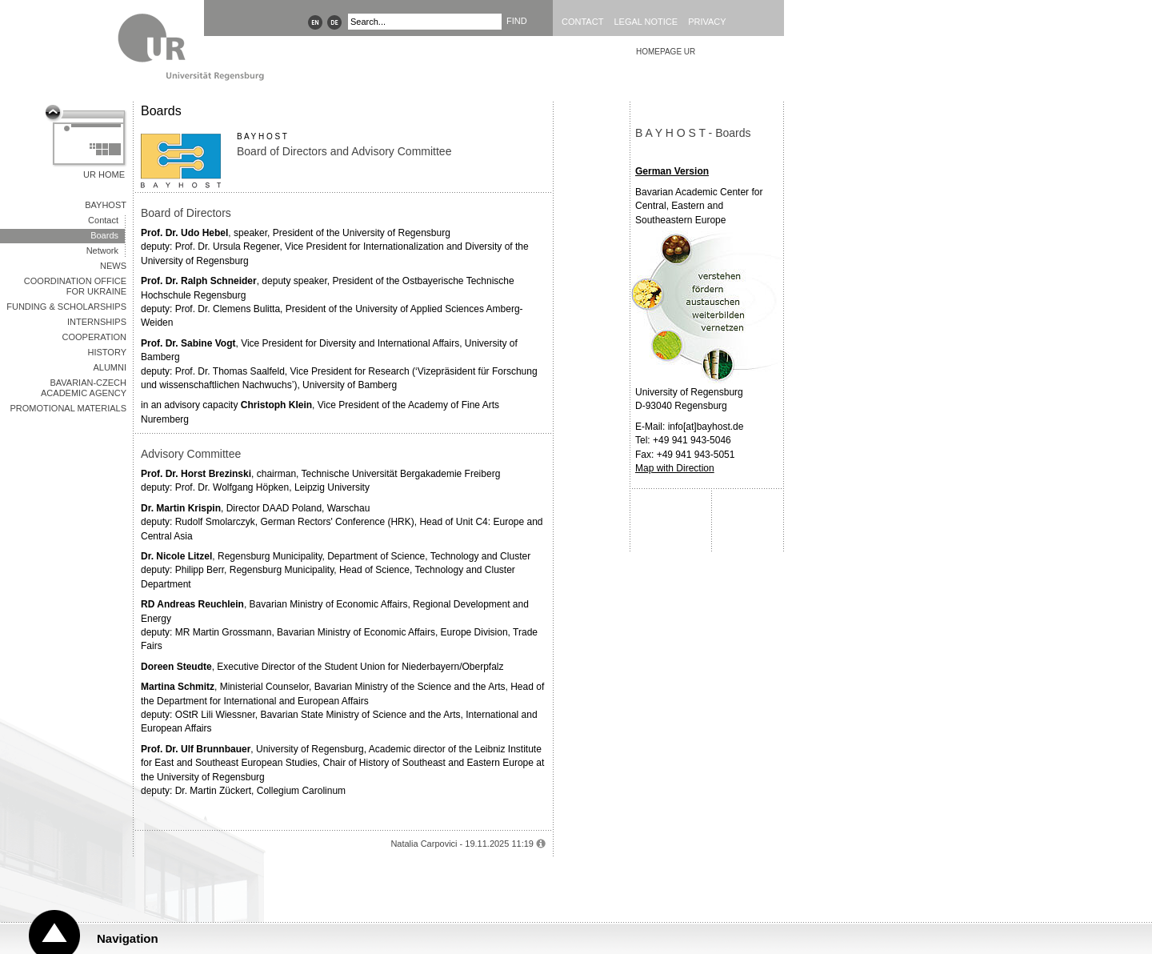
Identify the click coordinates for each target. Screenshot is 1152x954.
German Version (672, 171)
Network (102, 250)
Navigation (127, 938)
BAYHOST (105, 205)
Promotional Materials (68, 408)
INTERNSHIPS (96, 322)
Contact (582, 21)
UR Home (104, 174)
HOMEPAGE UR (665, 51)
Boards (104, 235)
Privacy (707, 21)
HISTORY (107, 352)
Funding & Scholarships (66, 306)
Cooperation (94, 337)
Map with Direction (674, 468)
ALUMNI (109, 367)
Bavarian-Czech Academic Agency (83, 388)
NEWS (113, 266)
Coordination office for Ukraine (75, 286)
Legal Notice (646, 21)
